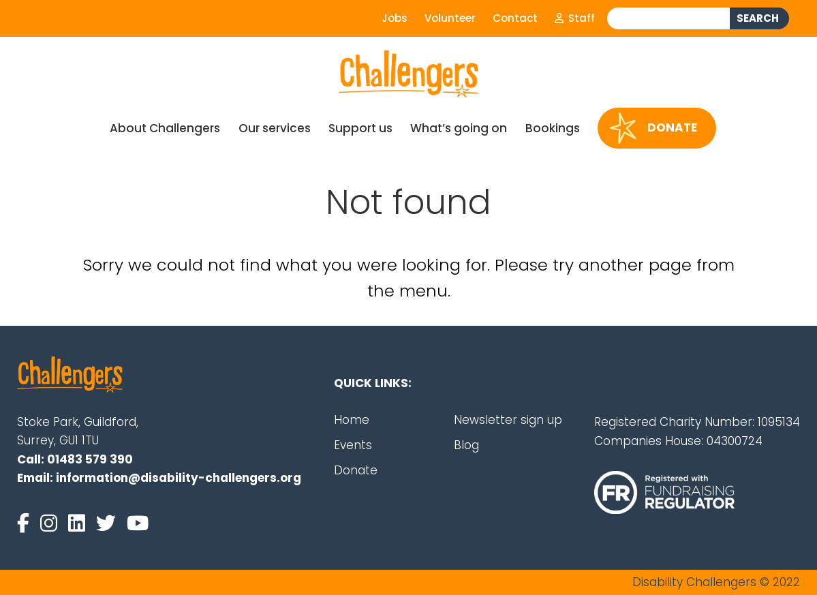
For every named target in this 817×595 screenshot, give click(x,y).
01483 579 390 (90, 459)
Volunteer (450, 18)
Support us (360, 128)
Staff (575, 18)
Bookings (552, 128)
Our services (274, 128)
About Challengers (165, 128)
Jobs (394, 18)
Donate (653, 128)
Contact (515, 18)
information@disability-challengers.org (178, 478)
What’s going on (458, 128)
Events (353, 445)
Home (351, 420)
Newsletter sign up (508, 420)
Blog (466, 445)
